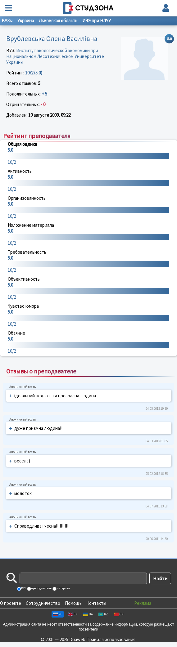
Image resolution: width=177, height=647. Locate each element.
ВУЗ (23, 588)
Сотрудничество (43, 603)
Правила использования (110, 639)
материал (63, 588)
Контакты (96, 603)
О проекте (10, 603)
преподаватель (41, 588)
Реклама (142, 603)
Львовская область (58, 21)
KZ (103, 614)
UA (88, 614)
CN (119, 614)
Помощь (73, 603)
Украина (25, 21)
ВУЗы (7, 21)
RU (57, 614)
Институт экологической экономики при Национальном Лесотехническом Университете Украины (55, 56)
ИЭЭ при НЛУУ (96, 21)
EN (73, 614)
